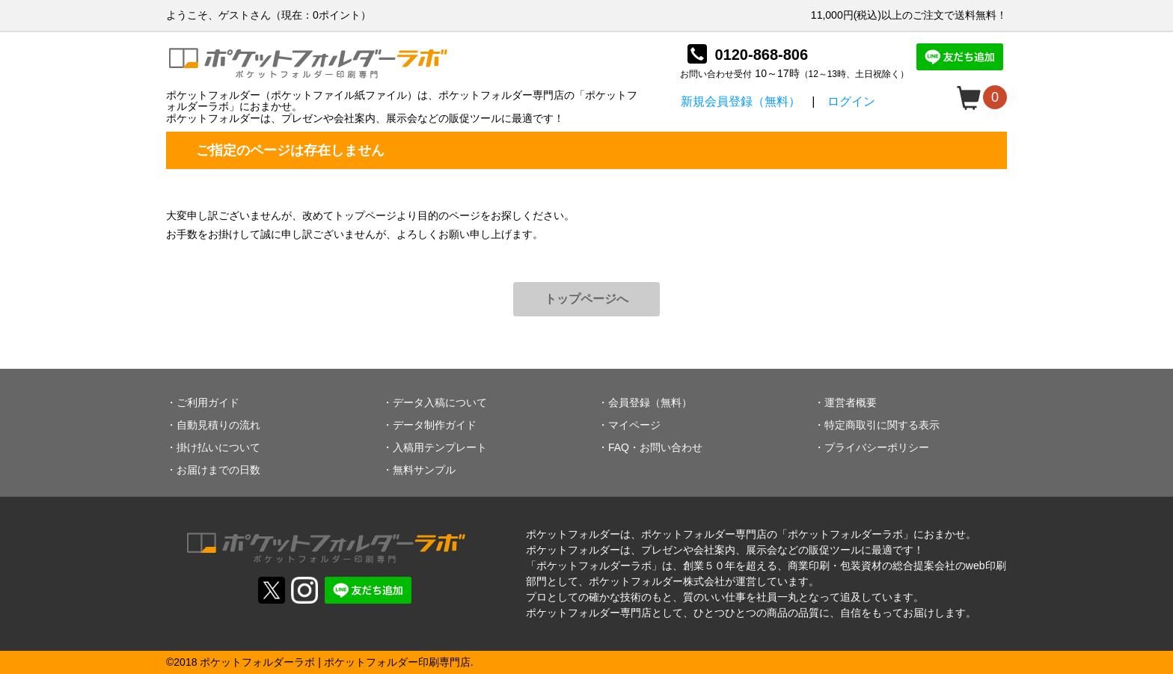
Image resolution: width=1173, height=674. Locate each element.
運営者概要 (850, 402)
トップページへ (586, 298)
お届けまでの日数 (218, 470)
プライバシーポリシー (876, 447)
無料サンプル (424, 470)
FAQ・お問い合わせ (655, 447)
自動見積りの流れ (218, 425)
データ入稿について (440, 402)
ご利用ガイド (208, 402)
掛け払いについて (218, 447)
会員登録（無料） (650, 402)
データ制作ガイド (435, 425)
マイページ (634, 425)
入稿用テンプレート (440, 447)
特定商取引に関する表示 (882, 425)
